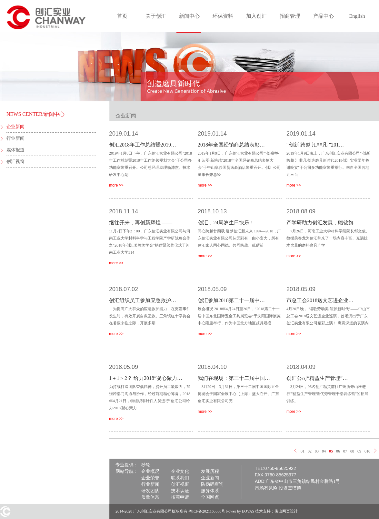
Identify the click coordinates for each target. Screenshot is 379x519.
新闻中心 (189, 16)
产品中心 (323, 16)
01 (302, 451)
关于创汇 (155, 16)
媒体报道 (15, 150)
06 (338, 451)
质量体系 (150, 497)
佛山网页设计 (286, 511)
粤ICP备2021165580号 (206, 511)
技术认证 (180, 490)
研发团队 (150, 490)
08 (352, 451)
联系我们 (180, 477)
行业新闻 (15, 138)
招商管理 (290, 16)
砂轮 (145, 465)
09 (359, 451)
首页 (122, 16)
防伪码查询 (212, 484)
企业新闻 (15, 126)
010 (367, 451)
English (357, 16)
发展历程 (210, 471)
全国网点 (210, 497)
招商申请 (180, 497)
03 (317, 451)
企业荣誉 (150, 477)
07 (345, 451)
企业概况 (150, 471)
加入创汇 (256, 16)
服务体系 (210, 490)
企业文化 (180, 471)
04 (324, 451)
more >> (116, 185)
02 (310, 451)
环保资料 (223, 16)
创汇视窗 (15, 161)
